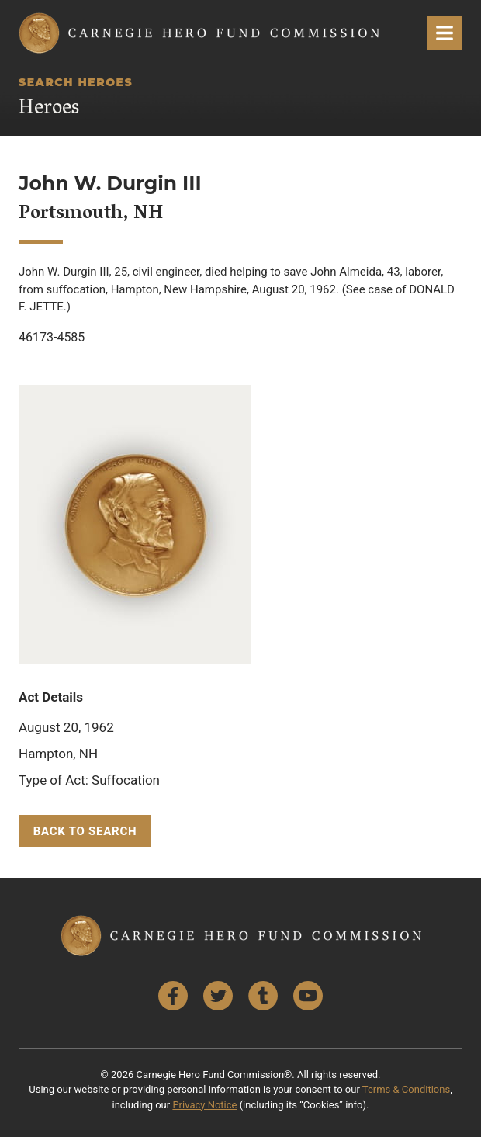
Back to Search (85, 831)
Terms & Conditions (406, 1089)
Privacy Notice (204, 1105)
